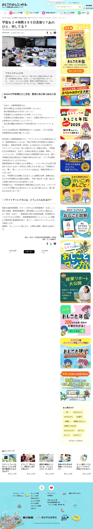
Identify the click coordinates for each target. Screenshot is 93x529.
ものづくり (78, 412)
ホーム (4, 18)
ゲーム (81, 430)
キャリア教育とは (73, 2)
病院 (67, 421)
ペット (67, 435)
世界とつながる (70, 426)
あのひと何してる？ (25, 18)
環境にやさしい (79, 421)
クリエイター (69, 430)
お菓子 (79, 417)
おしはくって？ (60, 2)
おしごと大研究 (12, 18)
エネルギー (69, 417)
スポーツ (77, 435)
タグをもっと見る (75, 441)
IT (67, 412)
